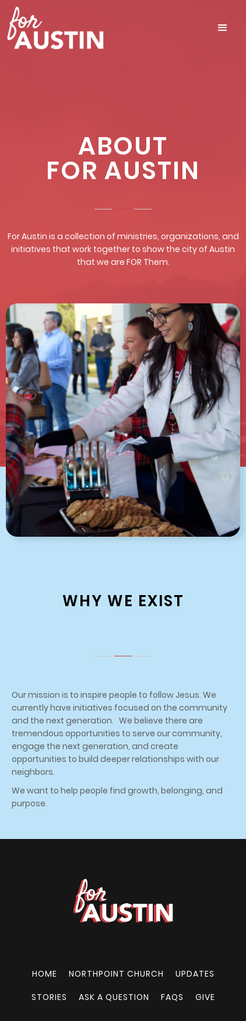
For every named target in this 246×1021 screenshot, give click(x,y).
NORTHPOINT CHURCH (116, 974)
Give (205, 997)
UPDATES (195, 974)
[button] (222, 28)
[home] (102, 28)
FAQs (172, 997)
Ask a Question (114, 997)
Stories (49, 997)
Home (44, 974)
